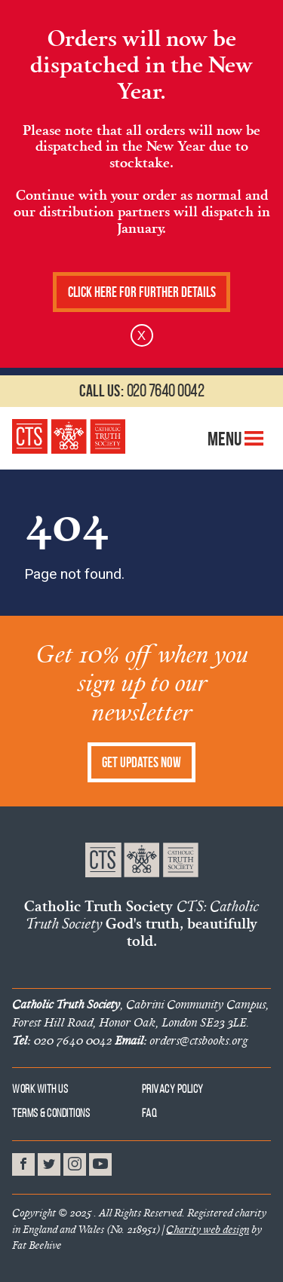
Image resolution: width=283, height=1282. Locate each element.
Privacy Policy (173, 1088)
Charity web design (207, 1229)
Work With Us (40, 1088)
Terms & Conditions (51, 1112)
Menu (236, 438)
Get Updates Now (141, 762)
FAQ (150, 1112)
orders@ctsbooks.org (181, 1040)
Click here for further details (142, 292)
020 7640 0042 (141, 390)
